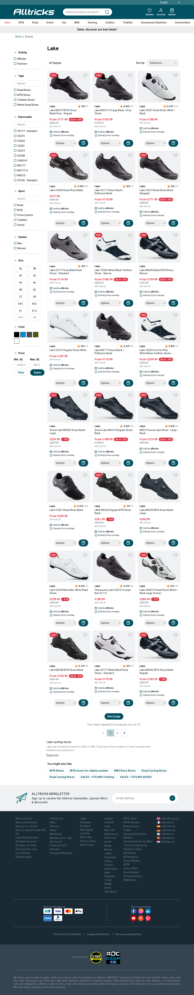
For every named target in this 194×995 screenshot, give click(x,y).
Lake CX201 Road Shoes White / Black (157, 112)
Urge (107, 826)
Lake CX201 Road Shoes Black (66, 510)
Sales (7, 22)
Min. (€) (18, 359)
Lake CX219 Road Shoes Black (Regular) (156, 192)
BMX (77, 22)
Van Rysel (110, 891)
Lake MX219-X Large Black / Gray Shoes (113, 112)
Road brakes (131, 872)
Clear (21, 372)
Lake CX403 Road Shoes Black (66, 190)
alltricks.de (166, 830)
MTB (21, 22)
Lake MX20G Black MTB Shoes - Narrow (157, 272)
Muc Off (109, 830)
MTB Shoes (57, 770)
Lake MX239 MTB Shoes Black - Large (157, 512)
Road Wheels (132, 860)
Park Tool (110, 837)
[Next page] (124, 733)
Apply (37, 372)
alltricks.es (166, 826)
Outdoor (110, 22)
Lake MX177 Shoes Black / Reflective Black (109, 352)
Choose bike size (26, 849)
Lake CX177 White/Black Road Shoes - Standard (111, 671)
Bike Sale (86, 837)
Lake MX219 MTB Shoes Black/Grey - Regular (63, 112)
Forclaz (108, 864)
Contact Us (56, 818)
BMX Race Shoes (125, 770)
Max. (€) (34, 359)
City (64, 22)
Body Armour (131, 826)
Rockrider (110, 857)
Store (53, 830)
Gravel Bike (131, 868)
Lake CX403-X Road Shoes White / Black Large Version (158, 592)
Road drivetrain (133, 876)
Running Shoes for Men (138, 841)
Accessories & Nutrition (154, 22)
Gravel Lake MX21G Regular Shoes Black (114, 432)
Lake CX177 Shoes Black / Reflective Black (109, 192)
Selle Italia (110, 868)
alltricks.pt (165, 837)
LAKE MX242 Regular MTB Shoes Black (113, 512)
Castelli (109, 822)
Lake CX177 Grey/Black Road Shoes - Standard (66, 272)
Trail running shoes (135, 845)
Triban (108, 861)
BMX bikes (130, 879)
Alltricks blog (23, 856)
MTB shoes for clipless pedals (89, 770)
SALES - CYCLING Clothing (97, 776)
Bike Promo (87, 844)
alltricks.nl (165, 841)
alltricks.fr (165, 822)
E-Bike (127, 830)
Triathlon (128, 22)
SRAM (107, 883)
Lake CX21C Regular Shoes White (68, 350)
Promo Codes (88, 840)
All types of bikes (26, 845)
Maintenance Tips (61, 837)
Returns (54, 826)
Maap (107, 845)
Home (18, 36)
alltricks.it (165, 833)
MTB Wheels (131, 822)
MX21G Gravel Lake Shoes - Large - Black (159, 432)
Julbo (107, 853)
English (165, 2)
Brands (29, 36)
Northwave (111, 833)
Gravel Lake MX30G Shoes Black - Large (68, 432)
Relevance (163, 63)
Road (35, 22)
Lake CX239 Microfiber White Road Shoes (69, 592)
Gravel (49, 22)
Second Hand (182, 22)
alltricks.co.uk (168, 818)
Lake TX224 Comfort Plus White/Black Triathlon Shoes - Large (156, 352)
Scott (107, 887)
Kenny (108, 849)
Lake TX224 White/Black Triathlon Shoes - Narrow (113, 272)
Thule (108, 879)
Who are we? (23, 818)
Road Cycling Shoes (154, 770)
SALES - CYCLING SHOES (136, 776)
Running (92, 22)
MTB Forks (130, 852)
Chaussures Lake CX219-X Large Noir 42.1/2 (113, 592)
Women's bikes (133, 849)
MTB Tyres (130, 818)
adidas (108, 818)
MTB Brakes (131, 856)
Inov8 (107, 841)
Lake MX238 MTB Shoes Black (66, 669)
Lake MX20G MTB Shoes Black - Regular (157, 671)
